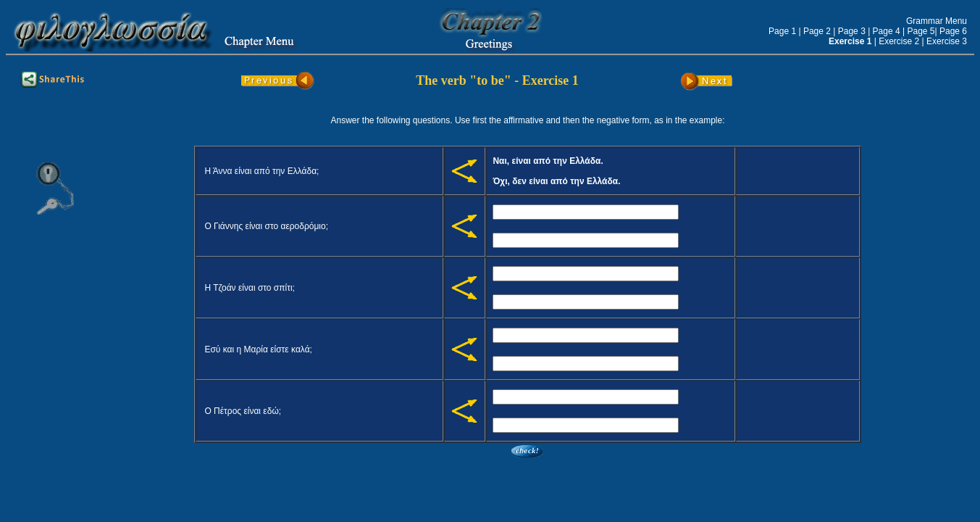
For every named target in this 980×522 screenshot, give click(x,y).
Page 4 (886, 31)
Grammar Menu (936, 21)
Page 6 (953, 31)
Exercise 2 (899, 41)
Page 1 (782, 31)
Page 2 (817, 31)
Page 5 (920, 31)
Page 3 (852, 31)
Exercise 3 (946, 41)
